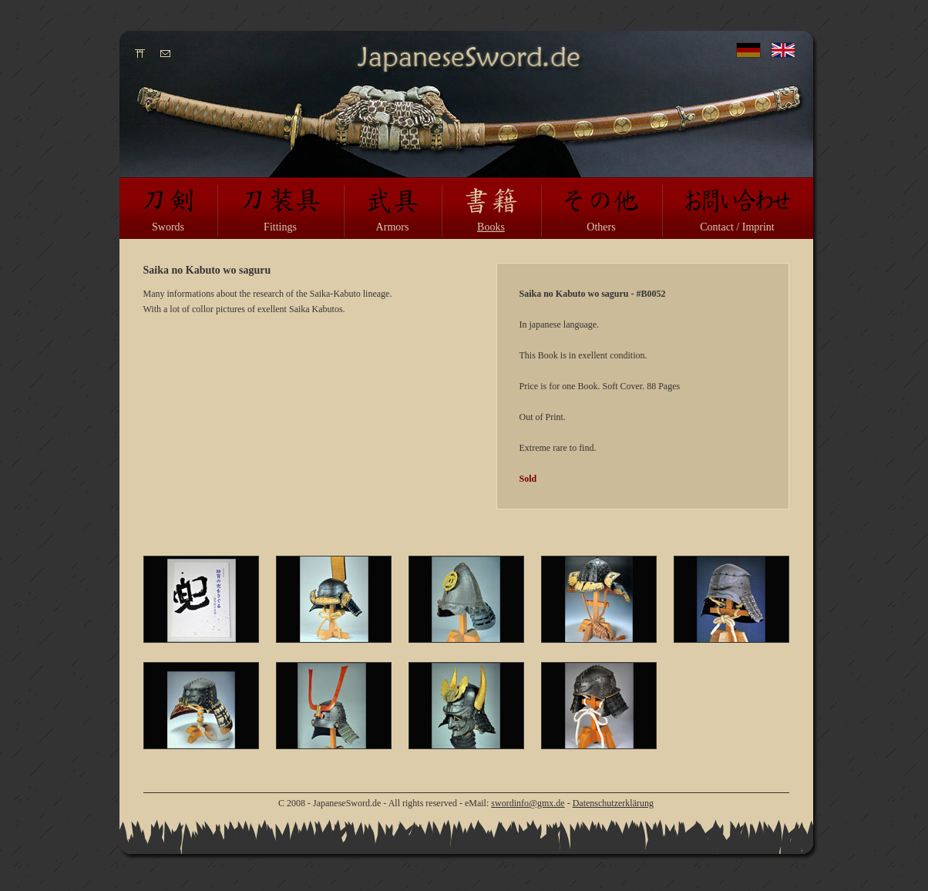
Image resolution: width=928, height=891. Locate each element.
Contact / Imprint (737, 227)
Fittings (280, 227)
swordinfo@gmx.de (527, 803)
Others (601, 227)
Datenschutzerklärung (613, 803)
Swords (168, 227)
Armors (392, 227)
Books (491, 227)
